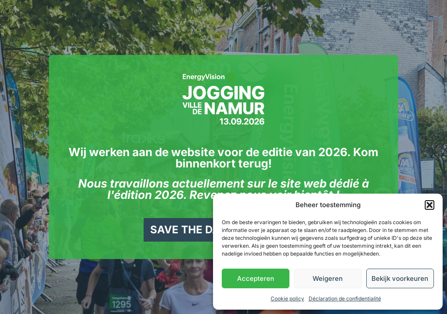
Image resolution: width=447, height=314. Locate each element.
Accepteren (255, 278)
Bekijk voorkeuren (399, 278)
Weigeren (328, 278)
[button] (429, 205)
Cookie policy (287, 298)
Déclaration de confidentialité (345, 298)
